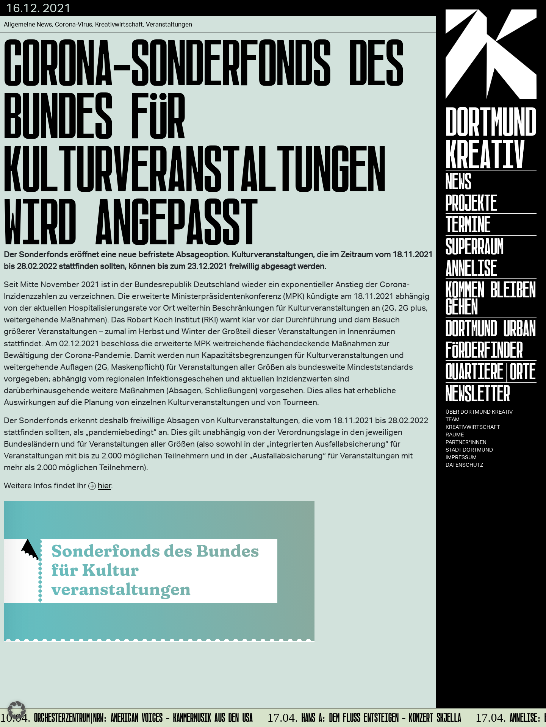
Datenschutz (464, 464)
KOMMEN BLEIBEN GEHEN (491, 298)
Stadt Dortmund (469, 449)
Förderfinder (484, 349)
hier (104, 485)
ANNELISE (471, 267)
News (458, 181)
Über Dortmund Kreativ (479, 411)
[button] (16, 710)
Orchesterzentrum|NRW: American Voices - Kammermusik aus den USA (126, 716)
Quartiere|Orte (491, 371)
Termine (468, 224)
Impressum (461, 457)
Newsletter (478, 393)
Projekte (471, 202)
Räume (455, 434)
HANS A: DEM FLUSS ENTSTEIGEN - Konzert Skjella (363, 716)
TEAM (453, 419)
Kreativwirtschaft (473, 427)
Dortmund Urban (491, 328)
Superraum (475, 246)
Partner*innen (466, 442)
